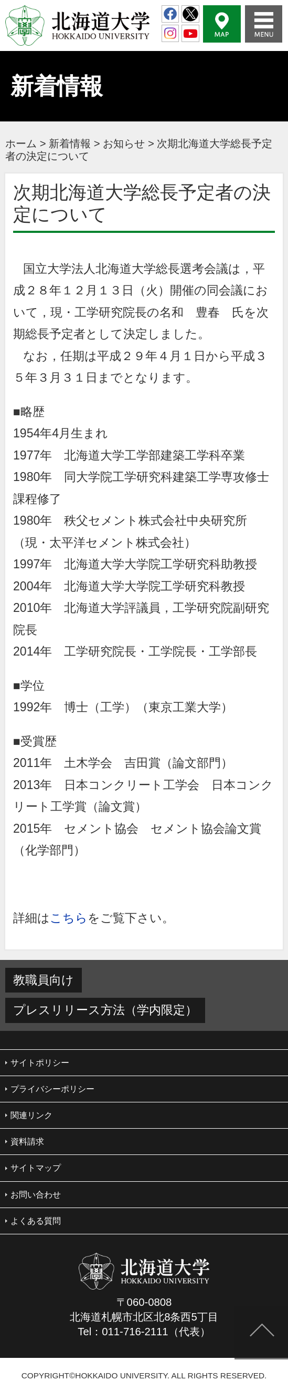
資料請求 (27, 1141)
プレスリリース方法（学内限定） (105, 1010)
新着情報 (70, 143)
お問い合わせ (35, 1194)
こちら (69, 918)
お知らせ (124, 143)
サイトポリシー (39, 1062)
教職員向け (43, 980)
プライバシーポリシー (52, 1089)
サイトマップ (35, 1167)
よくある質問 (35, 1220)
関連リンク (31, 1115)
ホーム (21, 143)
